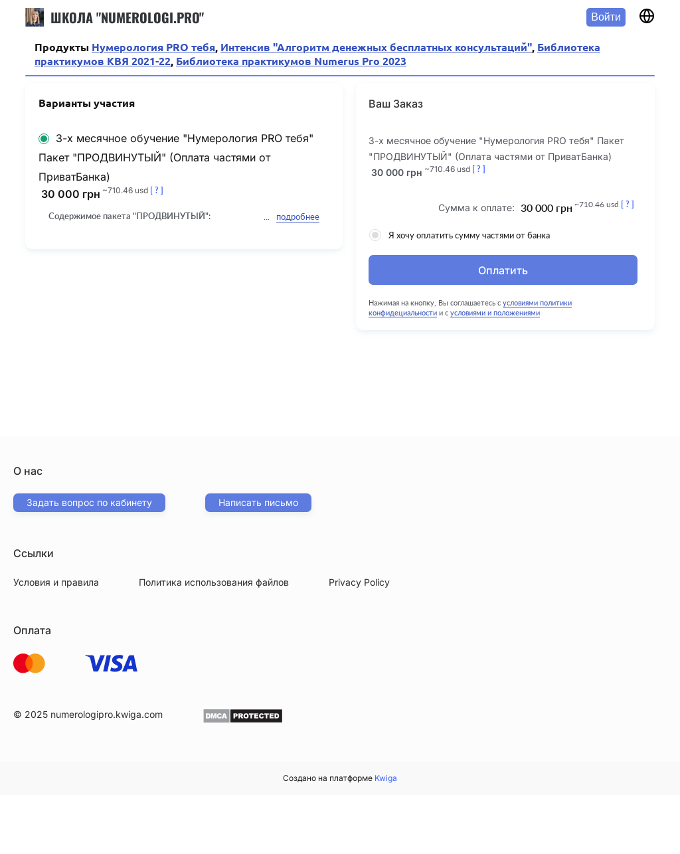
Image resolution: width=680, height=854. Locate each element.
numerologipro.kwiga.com (106, 714)
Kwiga (386, 778)
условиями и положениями (496, 312)
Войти (606, 17)
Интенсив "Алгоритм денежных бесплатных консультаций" (376, 47)
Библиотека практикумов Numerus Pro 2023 (291, 61)
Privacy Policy (359, 582)
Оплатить (503, 270)
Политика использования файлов (214, 582)
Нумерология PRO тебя (153, 47)
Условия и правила (56, 582)
